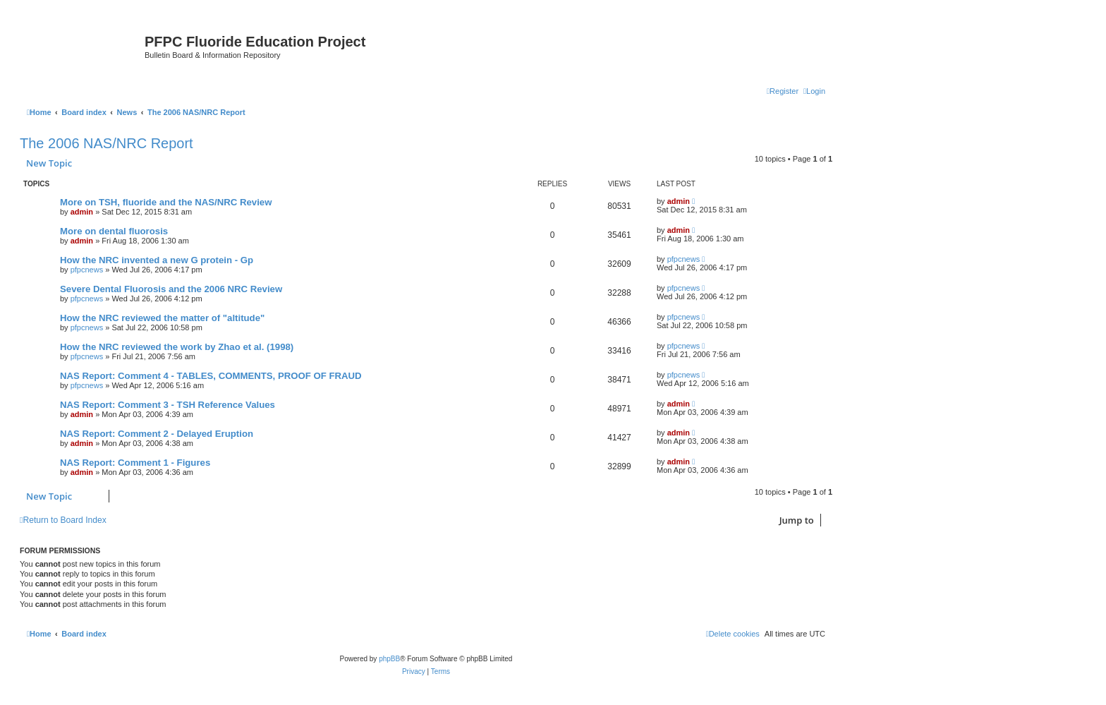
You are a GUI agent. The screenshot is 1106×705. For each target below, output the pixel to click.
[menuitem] (814, 91)
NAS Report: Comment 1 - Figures (135, 462)
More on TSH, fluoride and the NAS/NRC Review (166, 202)
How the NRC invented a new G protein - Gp (156, 260)
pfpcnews (87, 269)
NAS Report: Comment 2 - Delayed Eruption (156, 433)
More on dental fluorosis (114, 231)
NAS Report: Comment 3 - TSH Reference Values (167, 404)
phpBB (389, 659)
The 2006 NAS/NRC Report (106, 143)
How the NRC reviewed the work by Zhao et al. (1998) (176, 347)
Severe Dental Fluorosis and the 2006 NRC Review (171, 289)
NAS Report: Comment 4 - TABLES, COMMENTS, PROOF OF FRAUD (211, 375)
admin (82, 211)
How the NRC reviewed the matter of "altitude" (162, 318)
